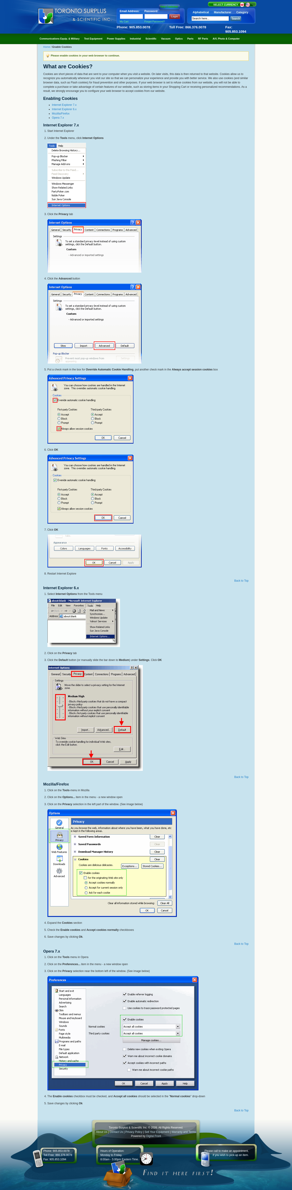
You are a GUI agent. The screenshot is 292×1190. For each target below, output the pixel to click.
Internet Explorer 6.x (64, 109)
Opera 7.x (58, 117)
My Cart (124, 21)
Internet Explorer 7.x (64, 104)
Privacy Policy (133, 1132)
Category (242, 12)
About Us (101, 1132)
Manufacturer (222, 12)
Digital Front (153, 1136)
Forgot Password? (154, 21)
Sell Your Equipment (157, 1132)
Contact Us (116, 1132)
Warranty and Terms (184, 1132)
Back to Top (241, 580)
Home (47, 46)
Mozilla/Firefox (61, 113)
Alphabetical (201, 12)
